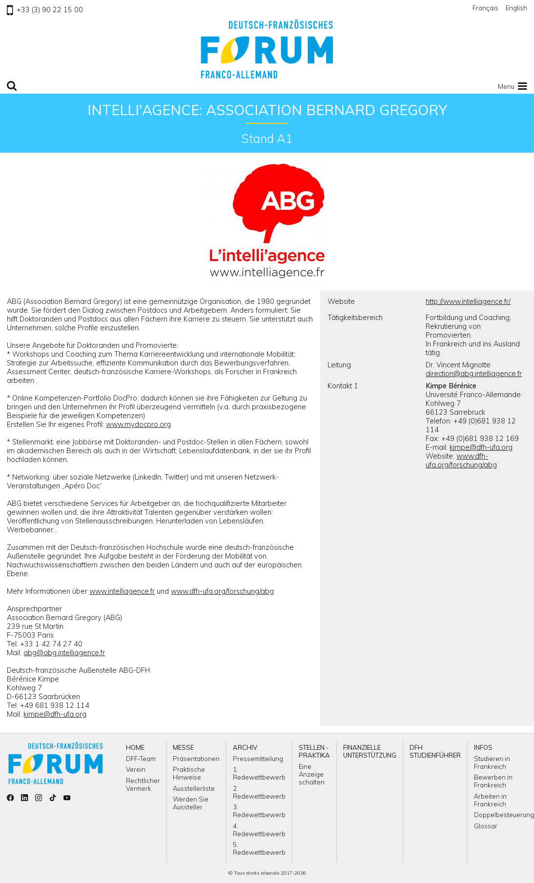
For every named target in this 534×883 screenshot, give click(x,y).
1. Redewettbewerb (259, 773)
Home (135, 747)
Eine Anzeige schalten (312, 774)
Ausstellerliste (194, 788)
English (516, 8)
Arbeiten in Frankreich (490, 800)
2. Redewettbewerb (259, 792)
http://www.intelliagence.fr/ (468, 301)
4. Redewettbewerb (259, 830)
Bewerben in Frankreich (493, 781)
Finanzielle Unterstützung (369, 751)
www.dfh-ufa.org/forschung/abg (222, 591)
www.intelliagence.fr (122, 591)
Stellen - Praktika (314, 751)
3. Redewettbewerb (259, 811)
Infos (483, 747)
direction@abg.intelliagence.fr (474, 373)
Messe (183, 747)
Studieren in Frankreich (492, 762)
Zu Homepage (267, 49)
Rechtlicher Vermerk (143, 784)
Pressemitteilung (258, 759)
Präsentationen (196, 759)
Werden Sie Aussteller (190, 803)
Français (485, 8)
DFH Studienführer (435, 751)
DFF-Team (141, 759)
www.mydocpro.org (138, 424)
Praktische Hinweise (189, 773)
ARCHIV (245, 747)
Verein (135, 769)
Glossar (485, 826)
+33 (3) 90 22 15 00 (44, 9)
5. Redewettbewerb (259, 848)
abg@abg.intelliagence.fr (64, 652)
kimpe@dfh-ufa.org (54, 714)
